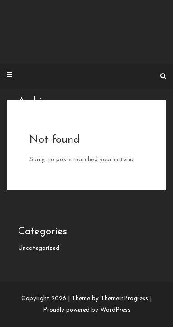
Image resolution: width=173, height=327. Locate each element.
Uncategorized (38, 248)
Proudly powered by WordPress (86, 310)
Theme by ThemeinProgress (110, 298)
